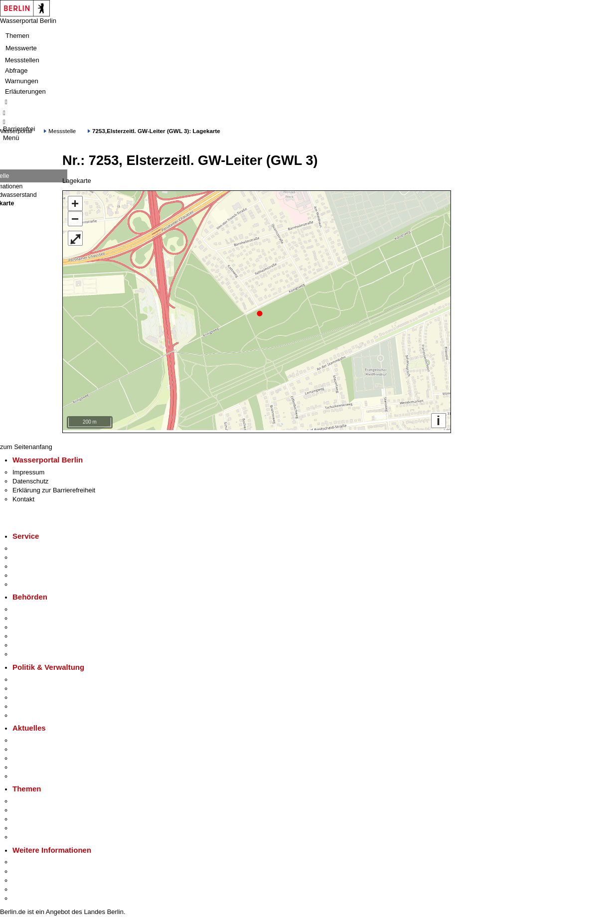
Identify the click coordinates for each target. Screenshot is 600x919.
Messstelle (62, 131)
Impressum (28, 469)
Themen (17, 35)
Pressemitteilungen (40, 738)
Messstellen (22, 60)
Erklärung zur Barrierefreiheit (53, 487)
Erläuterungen (25, 91)
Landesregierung (36, 676)
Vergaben (26, 713)
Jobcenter (26, 642)
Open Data (28, 704)
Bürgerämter (30, 633)
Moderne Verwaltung (42, 816)
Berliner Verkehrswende (46, 807)
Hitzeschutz (29, 773)
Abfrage (16, 70)
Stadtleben (27, 887)
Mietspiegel (28, 825)
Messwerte (21, 48)
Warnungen (21, 81)
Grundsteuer (30, 834)
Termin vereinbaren (40, 555)
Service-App (30, 546)
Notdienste (27, 573)
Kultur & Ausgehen (39, 859)
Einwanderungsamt (40, 651)
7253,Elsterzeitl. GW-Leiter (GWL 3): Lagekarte (156, 131)
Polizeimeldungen (38, 747)
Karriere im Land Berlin (45, 686)
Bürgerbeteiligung (37, 695)
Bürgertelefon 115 (38, 564)
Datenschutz (30, 478)
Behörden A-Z (32, 607)
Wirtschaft (26, 878)
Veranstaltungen (35, 756)
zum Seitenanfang (26, 444)
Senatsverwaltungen (41, 615)
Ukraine (23, 764)
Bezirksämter (31, 624)
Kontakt (23, 496)
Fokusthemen (32, 798)
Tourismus (27, 868)
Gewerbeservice (35, 582)
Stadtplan (26, 896)
